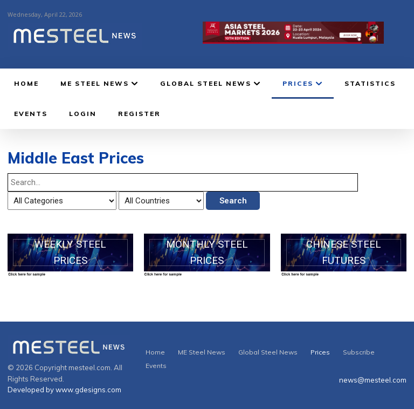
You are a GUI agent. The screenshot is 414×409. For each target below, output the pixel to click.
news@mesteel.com (372, 380)
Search (233, 201)
